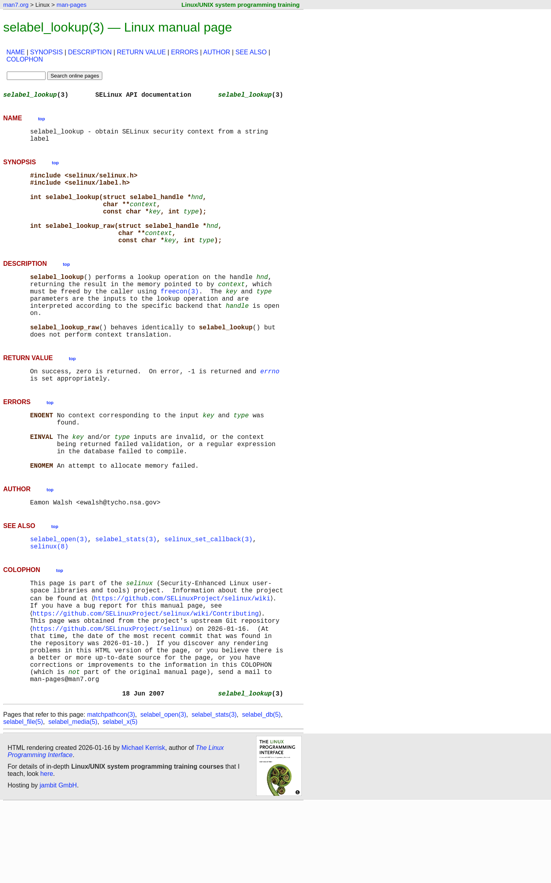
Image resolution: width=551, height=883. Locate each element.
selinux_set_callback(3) (208, 593)
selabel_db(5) (261, 793)
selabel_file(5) (23, 800)
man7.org (15, 4)
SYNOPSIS (46, 52)
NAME (15, 52)
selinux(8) (49, 602)
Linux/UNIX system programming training (240, 4)
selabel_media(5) (72, 800)
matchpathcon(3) (111, 793)
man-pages (71, 4)
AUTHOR (217, 52)
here (46, 852)
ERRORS (184, 52)
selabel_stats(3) (126, 593)
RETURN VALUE (141, 52)
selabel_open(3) (59, 593)
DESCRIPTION (89, 52)
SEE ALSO (251, 52)
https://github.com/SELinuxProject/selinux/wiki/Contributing (147, 675)
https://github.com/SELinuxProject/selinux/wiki (183, 658)
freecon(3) (180, 316)
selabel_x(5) (120, 800)
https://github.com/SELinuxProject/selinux (112, 693)
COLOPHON (24, 59)
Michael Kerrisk (143, 826)
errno (269, 407)
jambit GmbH (58, 864)
